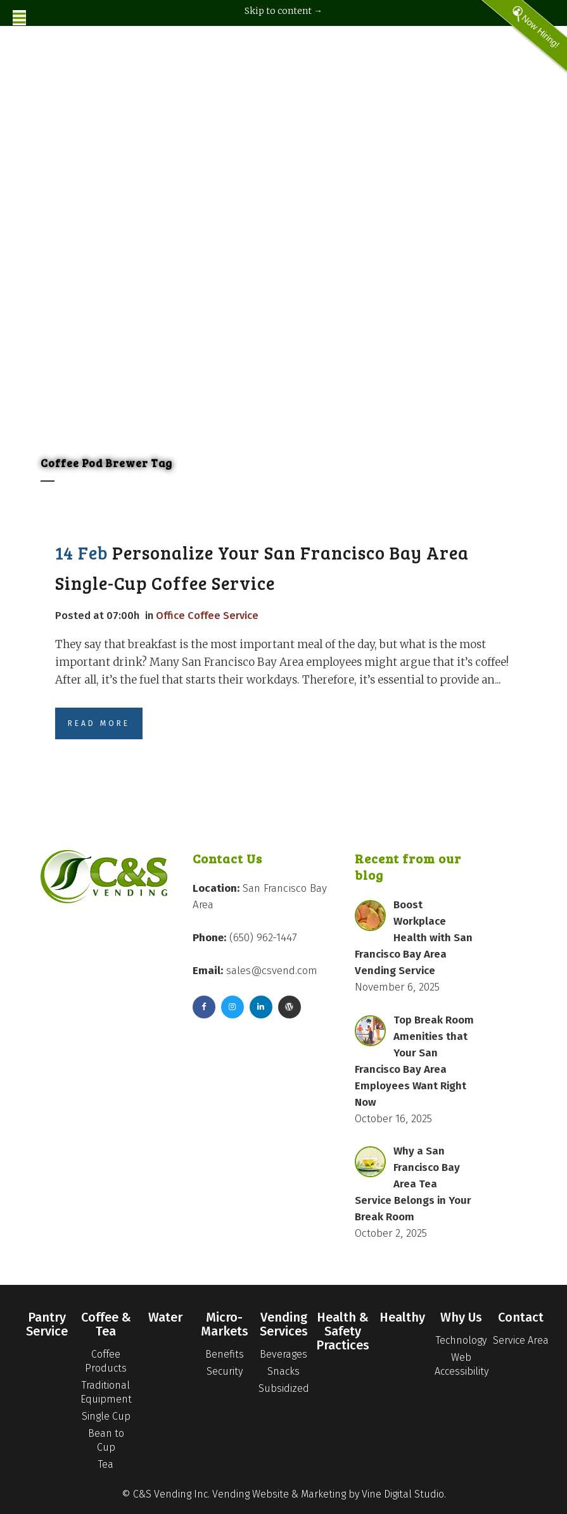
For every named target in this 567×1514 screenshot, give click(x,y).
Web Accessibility (461, 1364)
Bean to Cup (106, 1440)
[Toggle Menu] (19, 17)
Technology (461, 1340)
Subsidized (283, 1388)
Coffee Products (106, 1361)
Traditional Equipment (106, 1392)
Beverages (283, 1354)
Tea (105, 1464)
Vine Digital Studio (403, 1494)
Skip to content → (283, 10)
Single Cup (106, 1416)
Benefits (224, 1354)
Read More (99, 723)
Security (225, 1371)
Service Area (521, 1340)
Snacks (283, 1371)
